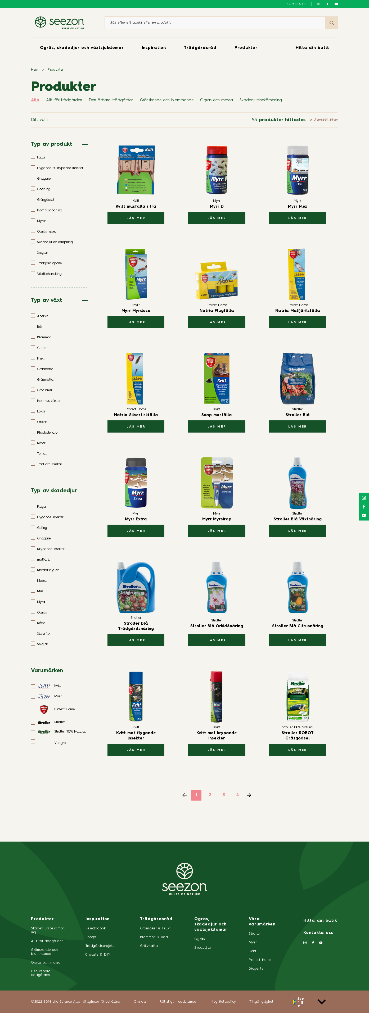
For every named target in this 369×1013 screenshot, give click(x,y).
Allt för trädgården (64, 100)
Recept (91, 937)
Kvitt (252, 951)
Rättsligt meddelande (178, 1001)
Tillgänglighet (261, 1001)
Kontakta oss (318, 933)
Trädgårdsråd (200, 48)
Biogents (256, 968)
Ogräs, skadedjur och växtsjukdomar (82, 48)
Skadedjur (202, 948)
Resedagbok (96, 928)
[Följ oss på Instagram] (319, 4)
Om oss (140, 1001)
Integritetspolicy (222, 1001)
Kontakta (296, 3)
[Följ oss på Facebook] (327, 4)
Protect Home (260, 960)
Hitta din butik (312, 48)
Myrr (253, 942)
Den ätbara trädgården (111, 100)
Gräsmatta (149, 946)
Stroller (255, 933)
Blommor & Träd (154, 937)
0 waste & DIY (98, 954)
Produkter (246, 48)
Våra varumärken (262, 921)
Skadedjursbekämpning (261, 100)
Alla (35, 100)
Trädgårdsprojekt (100, 946)
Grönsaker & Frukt (155, 928)
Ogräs (199, 939)
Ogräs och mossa (216, 100)
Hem (34, 69)
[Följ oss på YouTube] (336, 4)
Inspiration (154, 48)
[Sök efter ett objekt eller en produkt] (215, 22)
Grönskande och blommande (167, 100)
